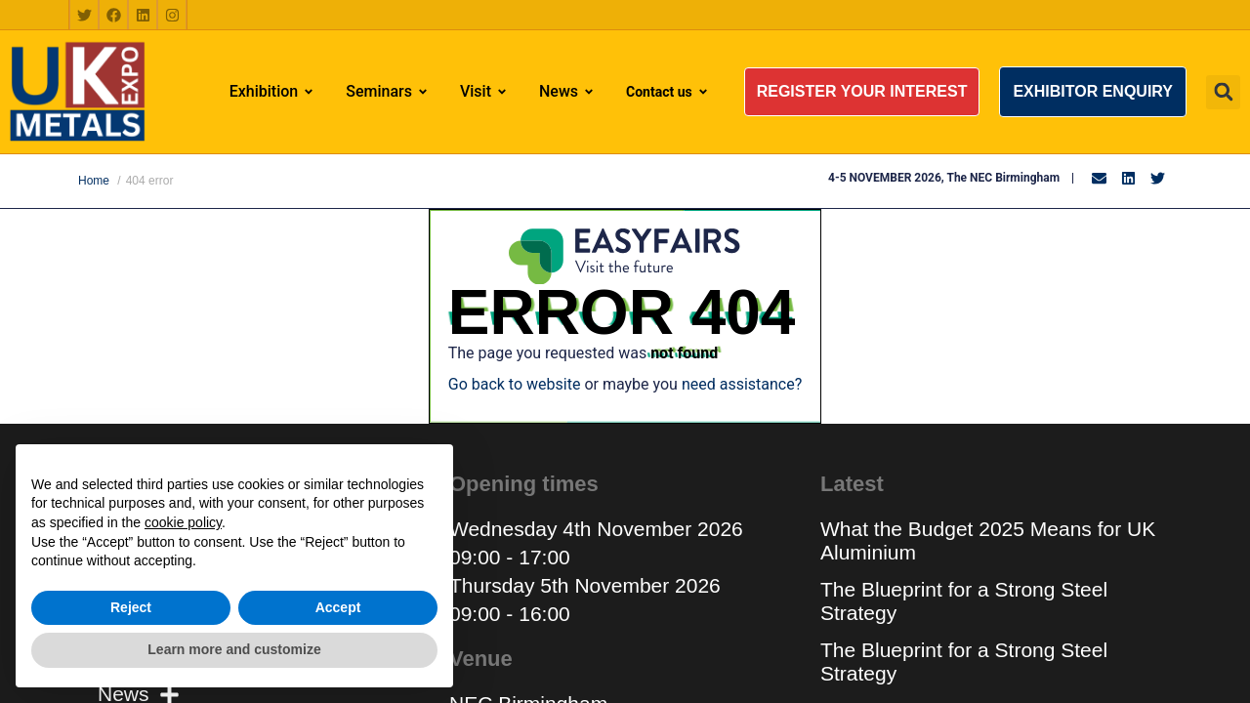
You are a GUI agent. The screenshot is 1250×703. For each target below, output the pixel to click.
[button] (862, 91)
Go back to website (514, 384)
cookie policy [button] (183, 522)
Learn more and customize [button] (233, 649)
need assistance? (742, 384)
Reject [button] (130, 607)
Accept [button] (338, 607)
